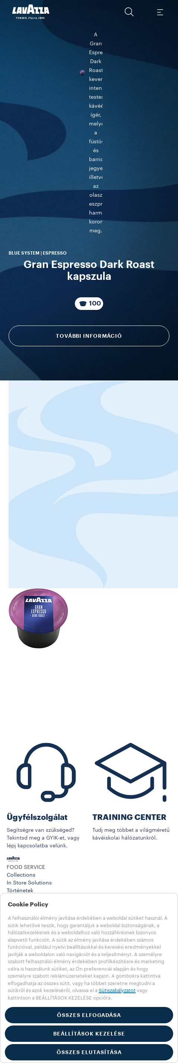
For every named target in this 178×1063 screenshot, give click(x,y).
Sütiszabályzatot (117, 990)
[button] (129, 12)
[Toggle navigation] (159, 11)
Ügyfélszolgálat (37, 815)
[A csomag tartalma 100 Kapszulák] (89, 175)
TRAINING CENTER (129, 815)
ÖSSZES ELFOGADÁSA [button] (89, 1015)
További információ (89, 207)
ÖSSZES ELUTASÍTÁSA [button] (89, 1052)
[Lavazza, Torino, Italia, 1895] (31, 11)
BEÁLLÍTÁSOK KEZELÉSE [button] (89, 1033)
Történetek (20, 888)
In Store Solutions (29, 880)
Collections (21, 872)
